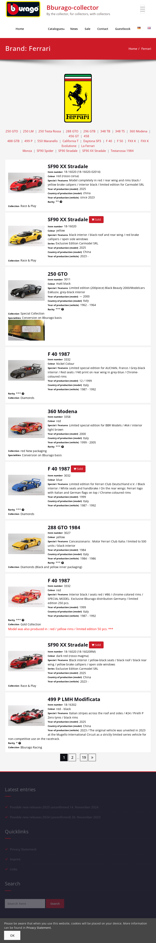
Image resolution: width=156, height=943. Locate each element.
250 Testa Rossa (49, 131)
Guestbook (122, 29)
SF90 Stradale (67, 151)
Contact (102, 29)
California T (70, 141)
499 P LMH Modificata (74, 699)
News (74, 29)
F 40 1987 (59, 354)
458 (86, 136)
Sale (87, 29)
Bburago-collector (73, 7)
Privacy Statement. (39, 928)
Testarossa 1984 (122, 151)
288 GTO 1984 (64, 527)
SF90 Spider (45, 151)
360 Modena (138, 131)
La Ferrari (88, 146)
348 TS (120, 131)
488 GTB (13, 141)
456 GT (74, 136)
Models (36, 29)
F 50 (120, 141)
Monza (27, 151)
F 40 (109, 141)
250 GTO (11, 131)
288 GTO (72, 131)
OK (12, 935)
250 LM (28, 131)
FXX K (132, 141)
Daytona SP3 (92, 141)
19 (84, 757)
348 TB (105, 131)
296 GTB (89, 131)
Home (20, 29)
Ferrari (146, 49)
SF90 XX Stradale (94, 151)
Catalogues (56, 29)
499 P (28, 141)
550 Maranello (47, 141)
